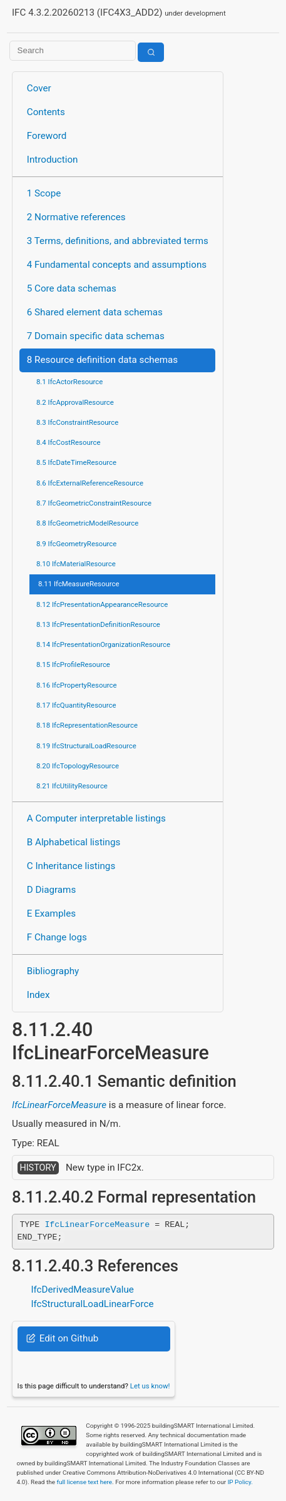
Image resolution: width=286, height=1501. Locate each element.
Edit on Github (62, 1338)
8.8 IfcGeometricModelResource (87, 523)
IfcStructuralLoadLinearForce (92, 1304)
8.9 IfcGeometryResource (76, 543)
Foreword (47, 135)
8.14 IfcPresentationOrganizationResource (103, 644)
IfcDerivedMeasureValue (82, 1289)
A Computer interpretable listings (96, 818)
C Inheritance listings (71, 866)
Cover (39, 88)
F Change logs (57, 937)
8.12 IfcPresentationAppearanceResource (102, 604)
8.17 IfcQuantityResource (76, 705)
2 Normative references (76, 217)
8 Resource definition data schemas (102, 359)
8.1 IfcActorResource (69, 381)
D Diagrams (51, 889)
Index (38, 994)
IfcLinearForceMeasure (59, 1105)
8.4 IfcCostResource (68, 442)
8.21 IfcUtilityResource (72, 785)
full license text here (84, 1481)
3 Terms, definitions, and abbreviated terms (117, 241)
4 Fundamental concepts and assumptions (117, 264)
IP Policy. (240, 1481)
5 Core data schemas (71, 288)
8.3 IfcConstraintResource (77, 422)
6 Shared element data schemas (95, 312)
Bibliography (53, 971)
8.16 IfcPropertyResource (76, 685)
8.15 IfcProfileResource (73, 664)
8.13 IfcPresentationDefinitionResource (98, 624)
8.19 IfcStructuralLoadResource (86, 745)
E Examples (51, 913)
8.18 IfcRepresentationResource (87, 725)
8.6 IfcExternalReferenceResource (89, 483)
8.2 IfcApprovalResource (75, 402)
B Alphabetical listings (74, 842)
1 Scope (44, 193)
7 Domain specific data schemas (96, 336)
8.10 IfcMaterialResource (76, 563)
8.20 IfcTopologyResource (77, 765)
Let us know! (150, 1385)
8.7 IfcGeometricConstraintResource (93, 503)
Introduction (52, 159)
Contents (46, 112)
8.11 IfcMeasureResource (79, 583)
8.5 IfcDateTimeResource (76, 462)
